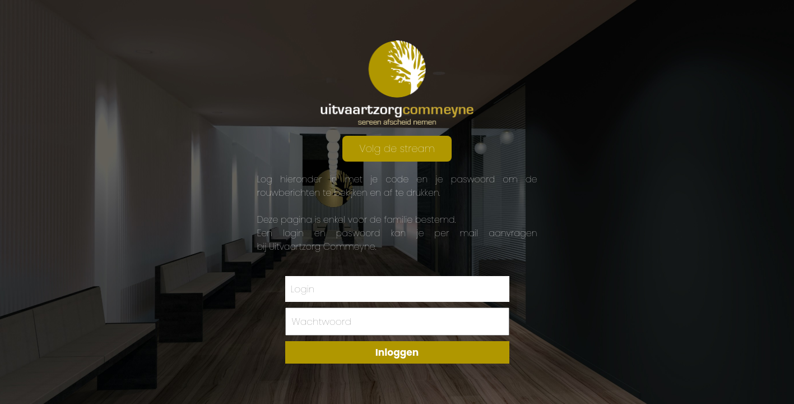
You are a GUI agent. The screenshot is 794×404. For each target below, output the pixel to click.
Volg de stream (396, 148)
